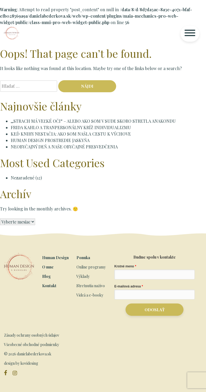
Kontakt (49, 285)
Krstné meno (124, 266)
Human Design (55, 257)
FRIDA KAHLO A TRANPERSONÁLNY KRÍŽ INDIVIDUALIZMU (71, 127)
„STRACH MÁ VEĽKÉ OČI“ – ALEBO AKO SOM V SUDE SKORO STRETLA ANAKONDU (93, 121)
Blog (46, 276)
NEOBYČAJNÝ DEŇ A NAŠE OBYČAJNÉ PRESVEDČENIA (64, 146)
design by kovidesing (21, 363)
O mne (48, 267)
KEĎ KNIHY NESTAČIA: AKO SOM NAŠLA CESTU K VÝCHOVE (71, 134)
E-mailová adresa (127, 286)
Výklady (83, 276)
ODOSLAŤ (155, 309)
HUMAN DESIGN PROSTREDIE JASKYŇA (50, 140)
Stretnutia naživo (90, 285)
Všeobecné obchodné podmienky (31, 344)
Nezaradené (22, 177)
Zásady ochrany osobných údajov (31, 335)
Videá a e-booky (89, 295)
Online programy (91, 267)
